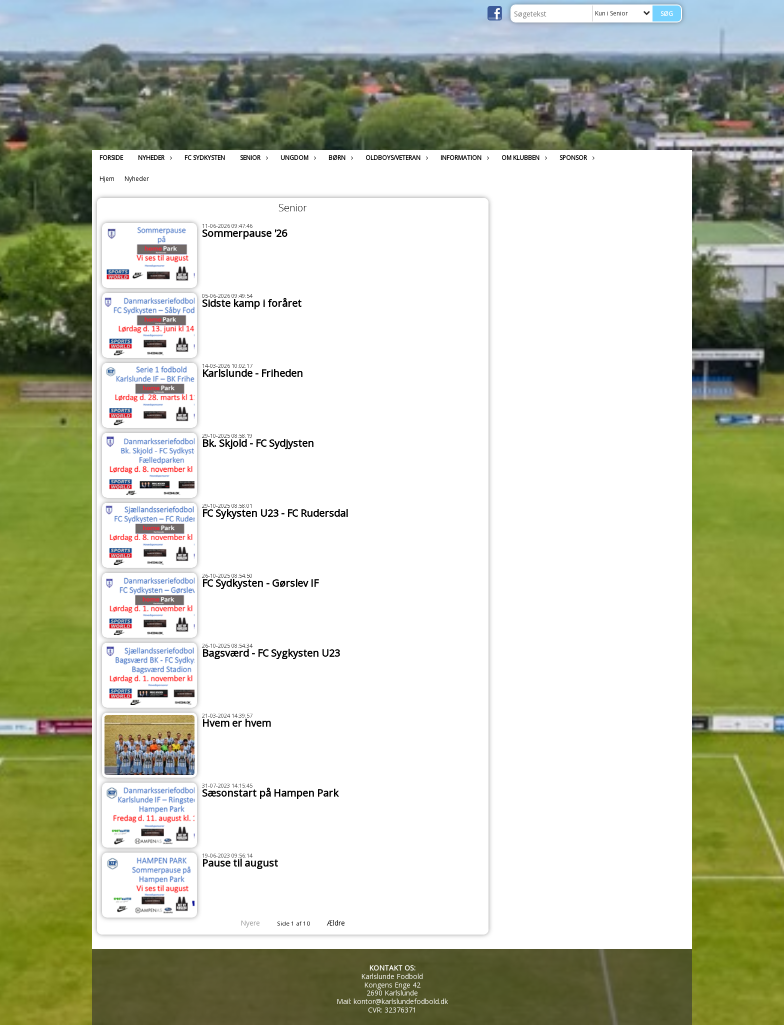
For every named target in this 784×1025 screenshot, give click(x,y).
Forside (111, 157)
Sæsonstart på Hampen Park (270, 793)
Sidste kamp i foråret (252, 303)
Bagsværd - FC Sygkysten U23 (271, 653)
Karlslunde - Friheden (252, 373)
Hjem (107, 178)
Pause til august (240, 863)
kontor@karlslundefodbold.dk (401, 1001)
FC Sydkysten (204, 157)
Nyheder (154, 157)
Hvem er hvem (236, 723)
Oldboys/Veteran (396, 157)
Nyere (244, 923)
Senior (253, 157)
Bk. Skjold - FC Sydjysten (258, 443)
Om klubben (523, 157)
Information (463, 157)
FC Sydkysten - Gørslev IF (260, 583)
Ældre (343, 923)
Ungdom (297, 157)
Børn (339, 157)
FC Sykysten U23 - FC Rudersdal (275, 513)
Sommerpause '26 (244, 233)
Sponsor (576, 157)
